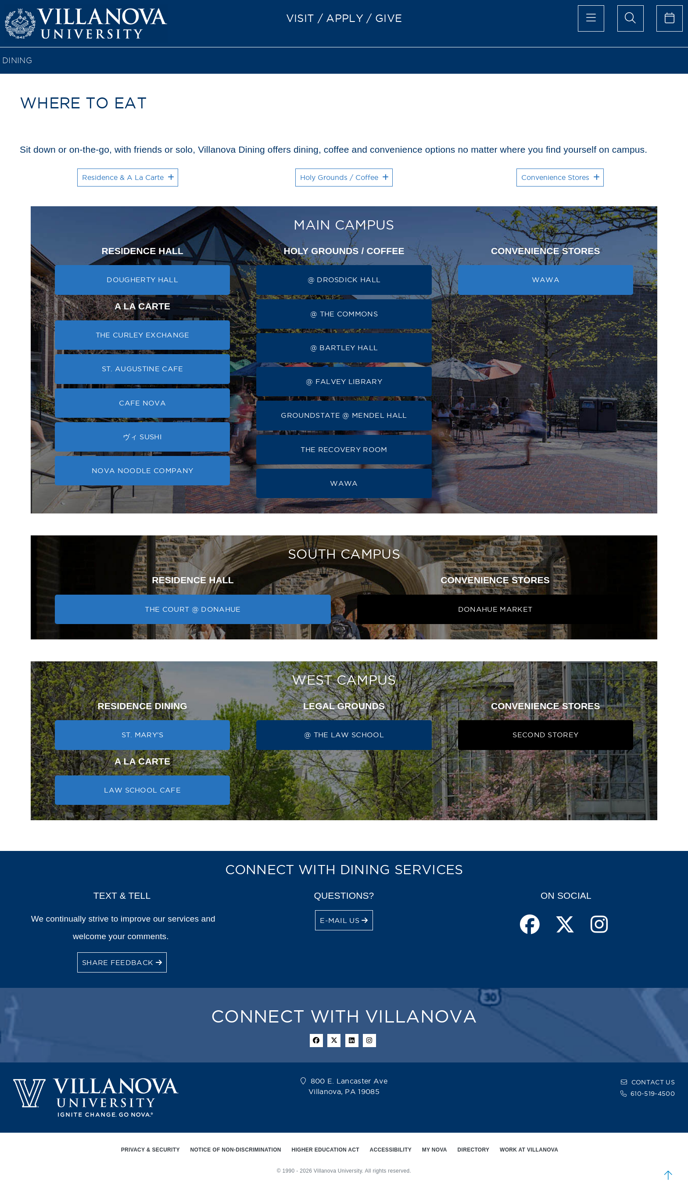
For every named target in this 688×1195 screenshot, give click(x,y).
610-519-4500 (653, 1093)
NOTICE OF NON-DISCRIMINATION (235, 1150)
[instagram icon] (369, 1040)
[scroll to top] (668, 1175)
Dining (17, 60)
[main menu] (591, 18)
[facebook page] (530, 925)
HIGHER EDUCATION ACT (325, 1150)
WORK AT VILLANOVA (529, 1150)
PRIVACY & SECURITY (150, 1150)
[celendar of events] (669, 18)
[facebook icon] (316, 1040)
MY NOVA (434, 1150)
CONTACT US (653, 1082)
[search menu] (630, 18)
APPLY (344, 18)
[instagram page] (599, 925)
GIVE (388, 18)
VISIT (300, 18)
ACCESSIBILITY (391, 1150)
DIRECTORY (474, 1150)
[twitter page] (565, 925)
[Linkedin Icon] (351, 1040)
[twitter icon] (333, 1040)
